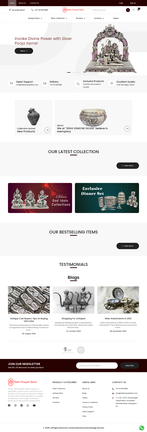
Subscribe (129, 365)
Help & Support (88, 411)
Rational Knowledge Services (91, 427)
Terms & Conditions (90, 402)
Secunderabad (18, 10)
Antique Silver (34, 18)
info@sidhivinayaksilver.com (27, 85)
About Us (22, 3)
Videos (116, 18)
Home (12, 3)
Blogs (84, 392)
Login (121, 3)
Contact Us (34, 3)
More (24, 51)
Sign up (133, 3)
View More (127, 165)
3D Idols (79, 18)
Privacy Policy (87, 406)
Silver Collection (58, 18)
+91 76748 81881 (41, 10)
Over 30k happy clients (125, 85)
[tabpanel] (73, 48)
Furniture (98, 18)
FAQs (84, 415)
